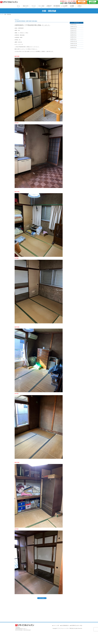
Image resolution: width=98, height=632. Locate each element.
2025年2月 (72, 37)
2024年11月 (72, 43)
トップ (1, 14)
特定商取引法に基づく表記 (76, 625)
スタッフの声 (56, 625)
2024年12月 (72, 41)
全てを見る (42, 598)
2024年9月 (72, 47)
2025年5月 (72, 30)
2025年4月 (72, 32)
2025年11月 (72, 26)
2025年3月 (72, 35)
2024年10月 (72, 45)
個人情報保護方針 (65, 625)
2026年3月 (72, 24)
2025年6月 (72, 28)
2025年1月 (72, 39)
